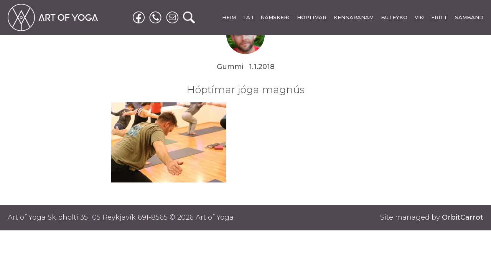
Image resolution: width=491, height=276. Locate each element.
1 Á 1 (248, 17)
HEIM (229, 17)
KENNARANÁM (354, 17)
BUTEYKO (394, 17)
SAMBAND (469, 17)
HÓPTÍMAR (311, 17)
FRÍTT (439, 17)
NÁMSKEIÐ (275, 17)
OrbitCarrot (462, 217)
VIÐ (419, 17)
